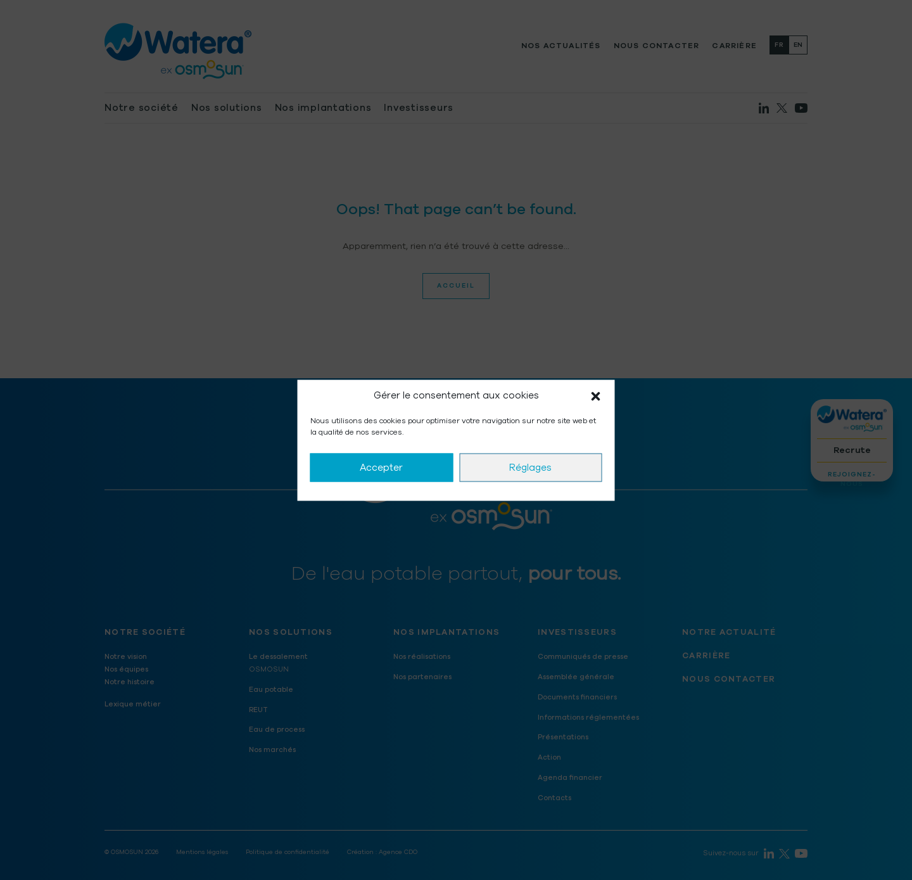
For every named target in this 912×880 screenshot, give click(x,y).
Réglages (530, 467)
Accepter (381, 467)
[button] (596, 395)
